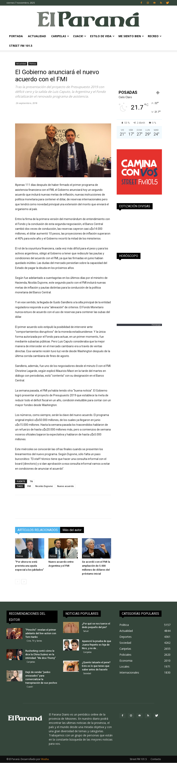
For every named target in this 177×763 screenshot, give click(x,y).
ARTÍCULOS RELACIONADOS (37, 530)
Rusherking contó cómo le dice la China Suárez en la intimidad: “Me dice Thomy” (40, 655)
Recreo (155, 36)
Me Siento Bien (131, 36)
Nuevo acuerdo (65, 486)
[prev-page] (17, 581)
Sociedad (87, 673)
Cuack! (79, 36)
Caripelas (60, 36)
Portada (16, 36)
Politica (32, 63)
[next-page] (23, 581)
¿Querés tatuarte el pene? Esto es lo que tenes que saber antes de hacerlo (96, 666)
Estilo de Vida (102, 36)
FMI (29, 486)
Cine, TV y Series (34, 640)
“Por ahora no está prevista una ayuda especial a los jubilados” (29, 565)
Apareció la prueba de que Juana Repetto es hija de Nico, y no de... (96, 645)
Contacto (156, 759)
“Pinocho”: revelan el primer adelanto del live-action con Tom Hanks (40, 633)
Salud (85, 631)
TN (31, 481)
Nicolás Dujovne (44, 486)
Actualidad (37, 36)
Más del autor (72, 530)
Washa (45, 759)
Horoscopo (156, 324)
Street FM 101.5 (20, 46)
